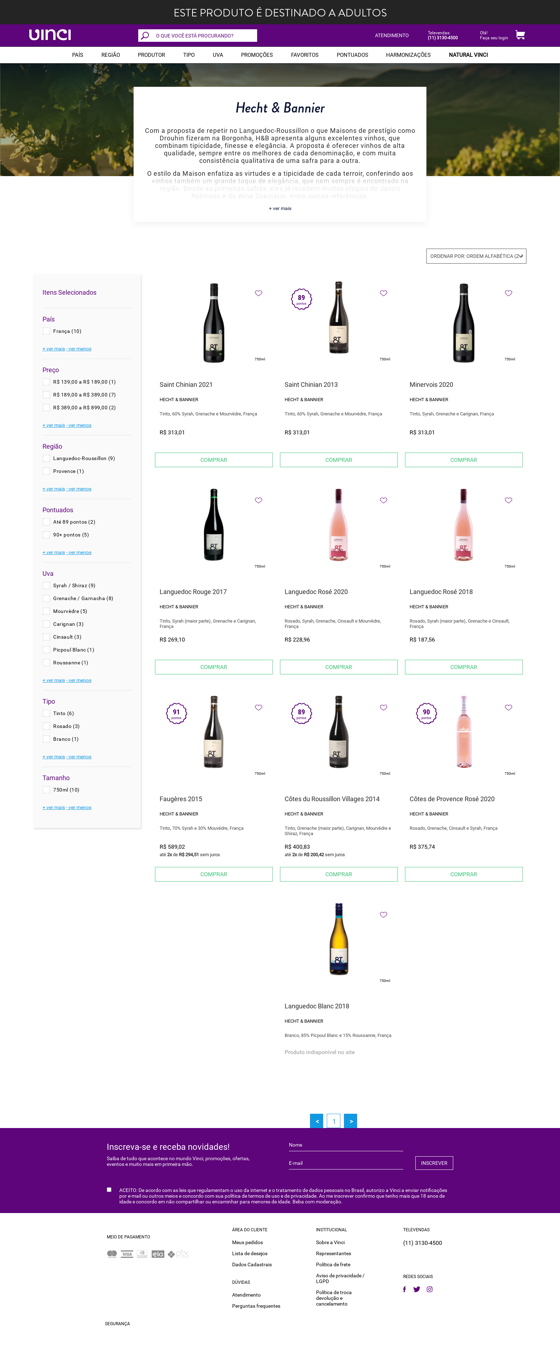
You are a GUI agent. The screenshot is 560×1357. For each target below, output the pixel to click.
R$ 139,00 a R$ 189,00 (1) (84, 382)
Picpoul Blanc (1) (73, 650)
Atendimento (246, 1295)
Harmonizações (408, 55)
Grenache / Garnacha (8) (83, 598)
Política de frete (333, 1264)
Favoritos (305, 55)
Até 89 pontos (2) (74, 522)
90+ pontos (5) (71, 535)
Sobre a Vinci (330, 1242)
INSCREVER (434, 1163)
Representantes (333, 1253)
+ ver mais (280, 208)
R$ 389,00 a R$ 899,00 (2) (84, 407)
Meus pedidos (247, 1242)
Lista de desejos (250, 1253)
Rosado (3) (66, 726)
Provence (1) (68, 471)
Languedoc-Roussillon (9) (84, 458)
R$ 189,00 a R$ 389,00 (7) (84, 395)
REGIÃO (110, 55)
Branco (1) (66, 739)
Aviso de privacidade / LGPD (340, 1278)
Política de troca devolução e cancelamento (334, 1298)
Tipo (189, 55)
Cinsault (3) (67, 637)
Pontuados (352, 55)
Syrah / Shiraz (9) (74, 585)
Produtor (151, 55)
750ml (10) (66, 790)
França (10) (67, 331)
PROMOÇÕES (257, 55)
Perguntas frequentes (256, 1306)
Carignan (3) (68, 624)
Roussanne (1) (71, 662)
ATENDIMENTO (392, 35)
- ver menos (78, 348)
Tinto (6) (63, 713)
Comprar (213, 460)
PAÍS (77, 55)
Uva (218, 55)
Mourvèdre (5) (70, 611)
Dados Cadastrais (252, 1264)
